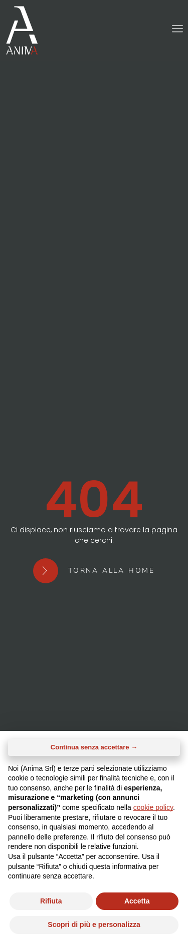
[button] (177, 28)
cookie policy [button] (153, 807)
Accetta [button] (137, 901)
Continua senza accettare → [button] (94, 747)
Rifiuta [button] (51, 901)
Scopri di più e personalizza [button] (94, 924)
